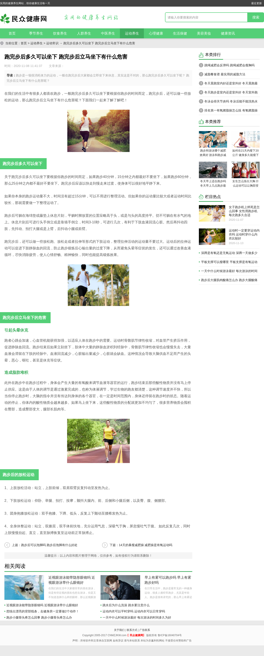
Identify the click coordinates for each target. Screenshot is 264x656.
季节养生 (36, 33)
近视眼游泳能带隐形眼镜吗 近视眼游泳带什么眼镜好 (42, 605)
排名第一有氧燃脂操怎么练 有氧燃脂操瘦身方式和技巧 (228, 111)
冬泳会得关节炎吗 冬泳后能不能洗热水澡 (228, 102)
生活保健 (180, 33)
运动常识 (52, 43)
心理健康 (156, 33)
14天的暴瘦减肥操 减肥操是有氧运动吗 (145, 545)
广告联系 (144, 630)
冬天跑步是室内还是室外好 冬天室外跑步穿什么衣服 (228, 93)
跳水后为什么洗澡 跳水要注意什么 (126, 605)
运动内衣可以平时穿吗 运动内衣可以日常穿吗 (134, 611)
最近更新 (256, 3)
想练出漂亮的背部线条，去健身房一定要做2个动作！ (42, 611)
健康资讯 (228, 33)
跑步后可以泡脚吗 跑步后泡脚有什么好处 (49, 545)
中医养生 (108, 33)
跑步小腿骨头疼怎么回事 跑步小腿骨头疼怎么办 (39, 617)
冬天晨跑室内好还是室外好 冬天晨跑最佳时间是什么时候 (228, 84)
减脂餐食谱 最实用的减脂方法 (222, 74)
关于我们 (119, 630)
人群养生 (84, 33)
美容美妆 (204, 33)
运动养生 (132, 33)
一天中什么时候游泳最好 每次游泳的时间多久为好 (137, 617)
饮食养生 (60, 33)
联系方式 (132, 630)
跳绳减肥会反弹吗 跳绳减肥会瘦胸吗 (227, 65)
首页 (12, 33)
